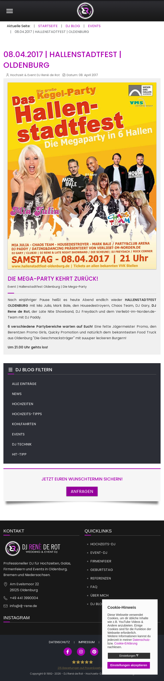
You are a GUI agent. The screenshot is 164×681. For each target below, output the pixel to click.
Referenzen (100, 578)
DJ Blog (97, 603)
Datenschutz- (141, 639)
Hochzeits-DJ (103, 544)
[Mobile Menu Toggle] (9, 10)
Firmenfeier (100, 561)
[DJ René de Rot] (85, 10)
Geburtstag (101, 569)
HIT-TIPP (19, 454)
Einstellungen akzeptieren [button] (128, 665)
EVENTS (18, 434)
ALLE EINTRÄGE (24, 383)
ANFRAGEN (82, 491)
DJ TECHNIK (22, 444)
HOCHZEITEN (22, 403)
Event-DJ (98, 552)
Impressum (87, 642)
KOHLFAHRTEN (24, 424)
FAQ (93, 586)
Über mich (99, 595)
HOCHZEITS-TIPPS (27, 413)
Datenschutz (59, 642)
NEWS (17, 393)
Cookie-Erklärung (125, 643)
